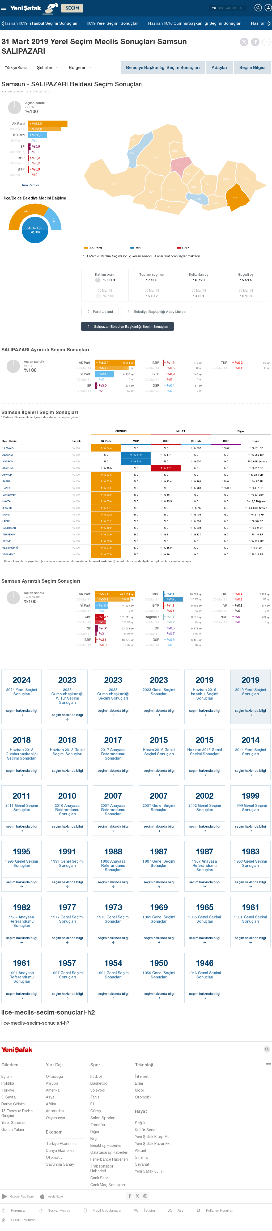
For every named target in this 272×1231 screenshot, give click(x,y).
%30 (53, 220)
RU (242, 8)
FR (234, 8)
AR (228, 8)
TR (214, 8)
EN (221, 8)
